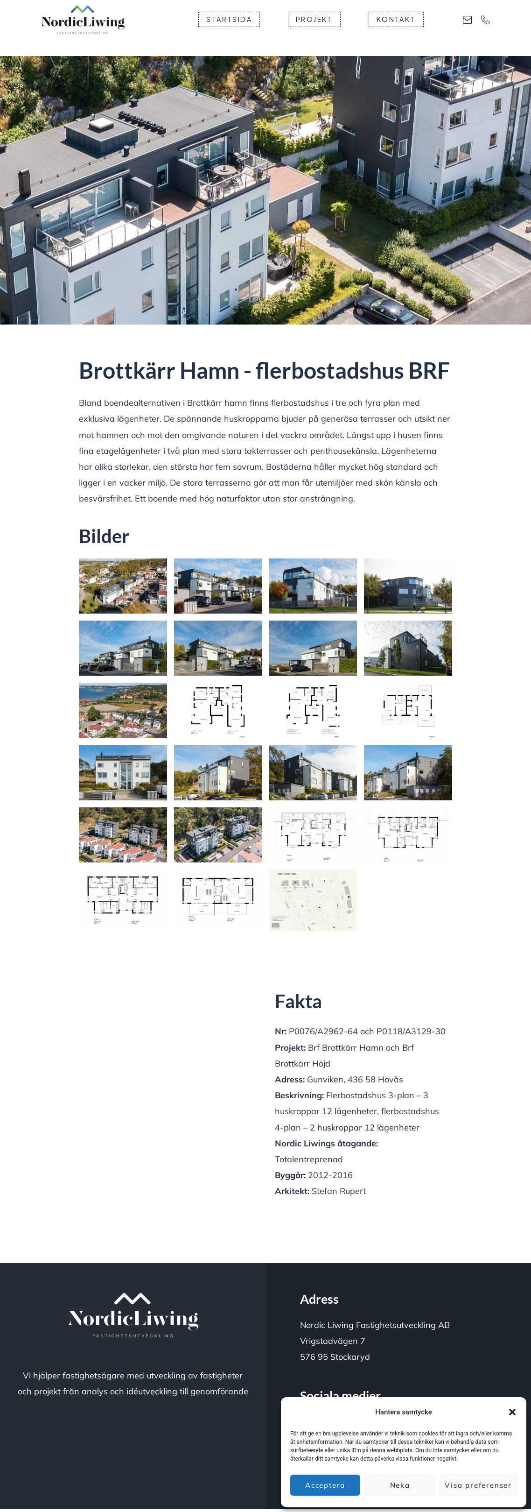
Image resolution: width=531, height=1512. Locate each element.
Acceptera (325, 1485)
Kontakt (432, 27)
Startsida (265, 27)
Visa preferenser (478, 1485)
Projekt (350, 27)
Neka (400, 1485)
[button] (512, 1412)
